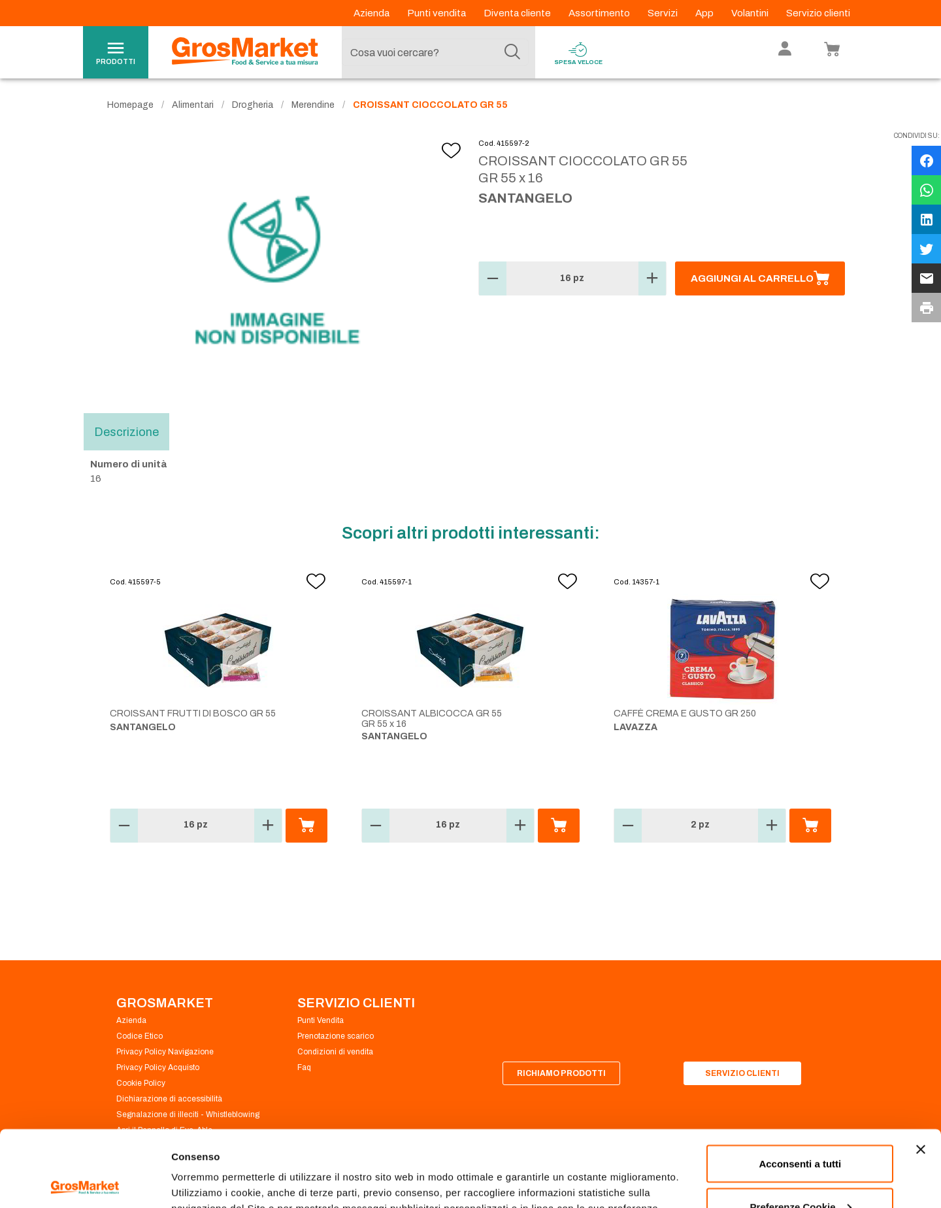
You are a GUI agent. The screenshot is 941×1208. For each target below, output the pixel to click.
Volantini (750, 13)
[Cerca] (512, 52)
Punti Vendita (320, 1020)
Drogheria (252, 105)
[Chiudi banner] (920, 1073)
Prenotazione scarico (335, 1036)
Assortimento (600, 13)
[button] (492, 278)
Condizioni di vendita (335, 1051)
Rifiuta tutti (800, 1173)
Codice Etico (139, 1036)
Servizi (664, 13)
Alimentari (193, 105)
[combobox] (435, 52)
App (705, 13)
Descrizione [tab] (126, 431)
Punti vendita (437, 13)
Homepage (130, 105)
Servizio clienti (818, 13)
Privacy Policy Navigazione (165, 1051)
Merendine (313, 105)
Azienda (372, 13)
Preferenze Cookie (214, 1167)
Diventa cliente (518, 13)
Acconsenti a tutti (800, 1087)
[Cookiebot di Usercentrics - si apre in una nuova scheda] (84, 1182)
